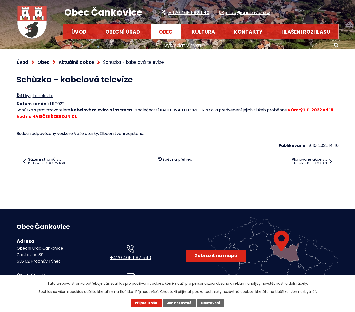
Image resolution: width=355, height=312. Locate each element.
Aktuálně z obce (76, 60)
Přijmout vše (145, 303)
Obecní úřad (122, 31)
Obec (166, 31)
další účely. (298, 283)
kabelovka (43, 93)
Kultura (203, 31)
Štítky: (24, 93)
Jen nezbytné (179, 303)
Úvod (78, 31)
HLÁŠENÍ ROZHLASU (305, 31)
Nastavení (212, 303)
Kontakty (248, 31)
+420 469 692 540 (130, 255)
